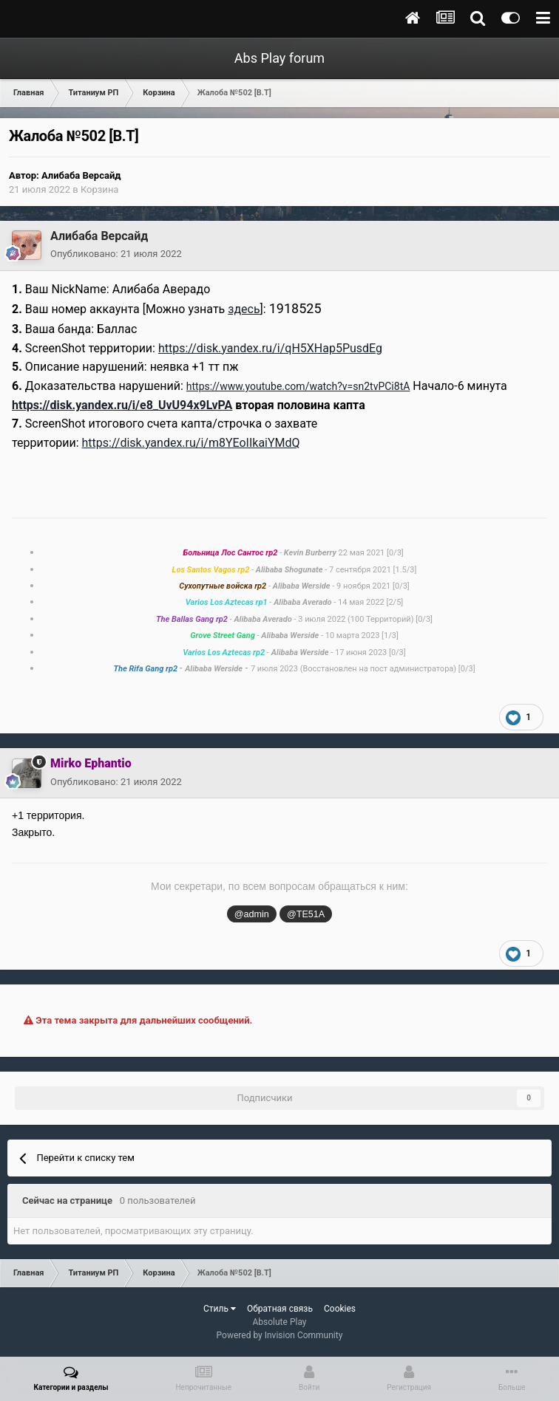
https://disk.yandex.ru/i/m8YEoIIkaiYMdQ (191, 443)
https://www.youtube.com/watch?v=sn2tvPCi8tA (298, 386)
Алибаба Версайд (81, 175)
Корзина (100, 189)
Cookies (340, 1309)
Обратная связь (280, 1309)
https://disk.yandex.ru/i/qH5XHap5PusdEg (270, 348)
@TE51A (306, 914)
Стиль (219, 1309)
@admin (251, 914)
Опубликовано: (116, 253)
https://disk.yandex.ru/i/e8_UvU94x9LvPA (122, 405)
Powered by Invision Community (280, 1335)
